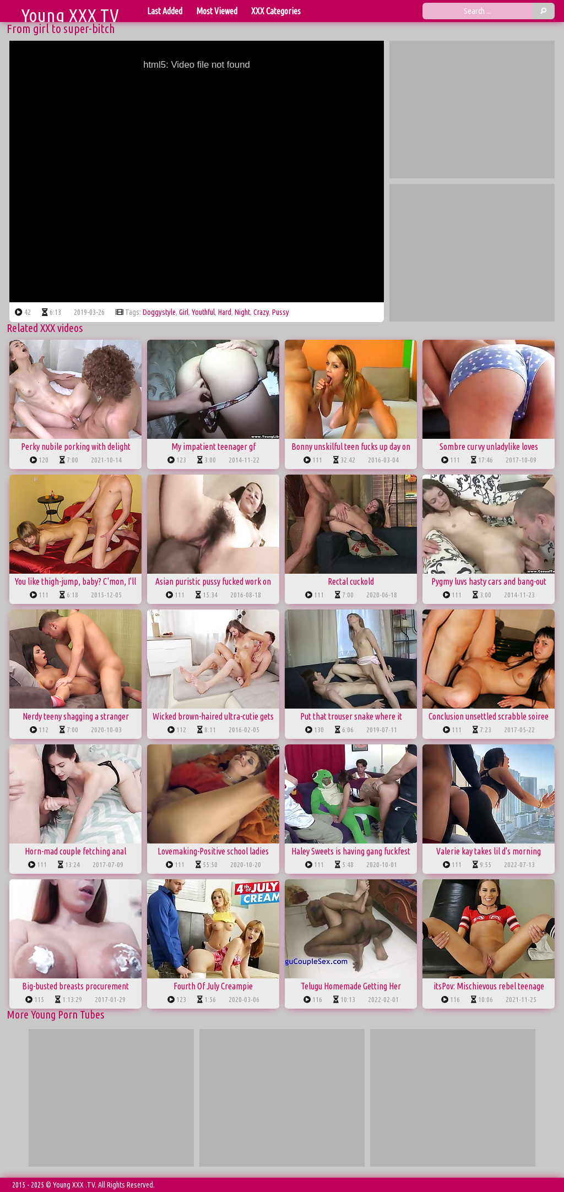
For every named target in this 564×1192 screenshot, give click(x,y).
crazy (261, 312)
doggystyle (159, 312)
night (242, 312)
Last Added (164, 11)
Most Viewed (216, 11)
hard (224, 312)
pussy (280, 312)
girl (183, 312)
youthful (203, 312)
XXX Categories (276, 11)
